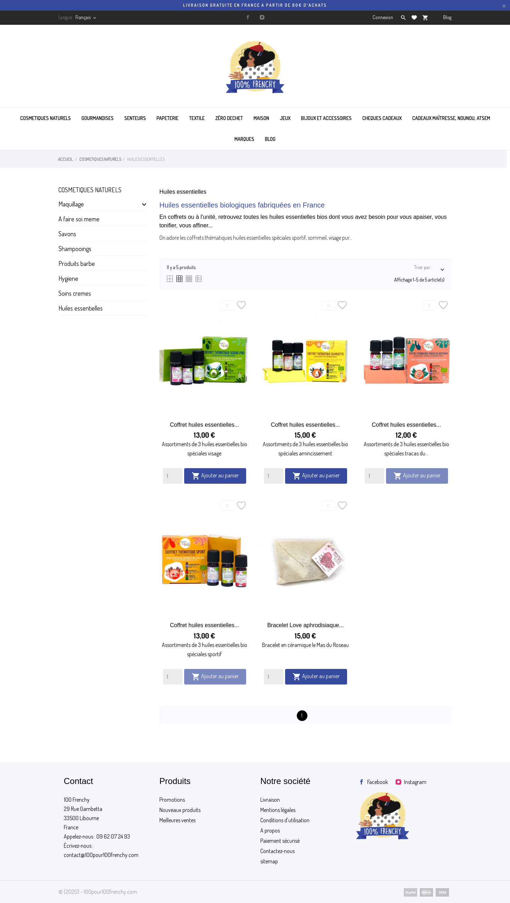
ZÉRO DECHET (229, 118)
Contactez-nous (277, 850)
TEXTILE (197, 118)
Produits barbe (76, 263)
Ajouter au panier (215, 476)
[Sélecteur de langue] (86, 17)
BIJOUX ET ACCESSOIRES (326, 118)
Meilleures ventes (177, 820)
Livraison (270, 799)
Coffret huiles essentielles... (204, 425)
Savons (67, 234)
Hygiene (68, 278)
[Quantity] (172, 476)
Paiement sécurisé (280, 840)
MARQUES (244, 139)
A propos (270, 830)
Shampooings (74, 248)
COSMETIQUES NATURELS (45, 118)
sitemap (269, 861)
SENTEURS (135, 118)
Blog (447, 17)
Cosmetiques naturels (89, 190)
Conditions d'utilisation (285, 820)
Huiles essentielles (80, 308)
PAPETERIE (167, 118)
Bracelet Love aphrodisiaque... (305, 625)
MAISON (261, 118)
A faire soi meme (79, 219)
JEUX (285, 118)
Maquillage (71, 204)
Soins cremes (74, 293)
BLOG (270, 139)
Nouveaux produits (179, 809)
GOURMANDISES (97, 118)
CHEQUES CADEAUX (382, 118)
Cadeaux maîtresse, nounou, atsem (451, 118)
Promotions (172, 799)
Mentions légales (277, 809)
